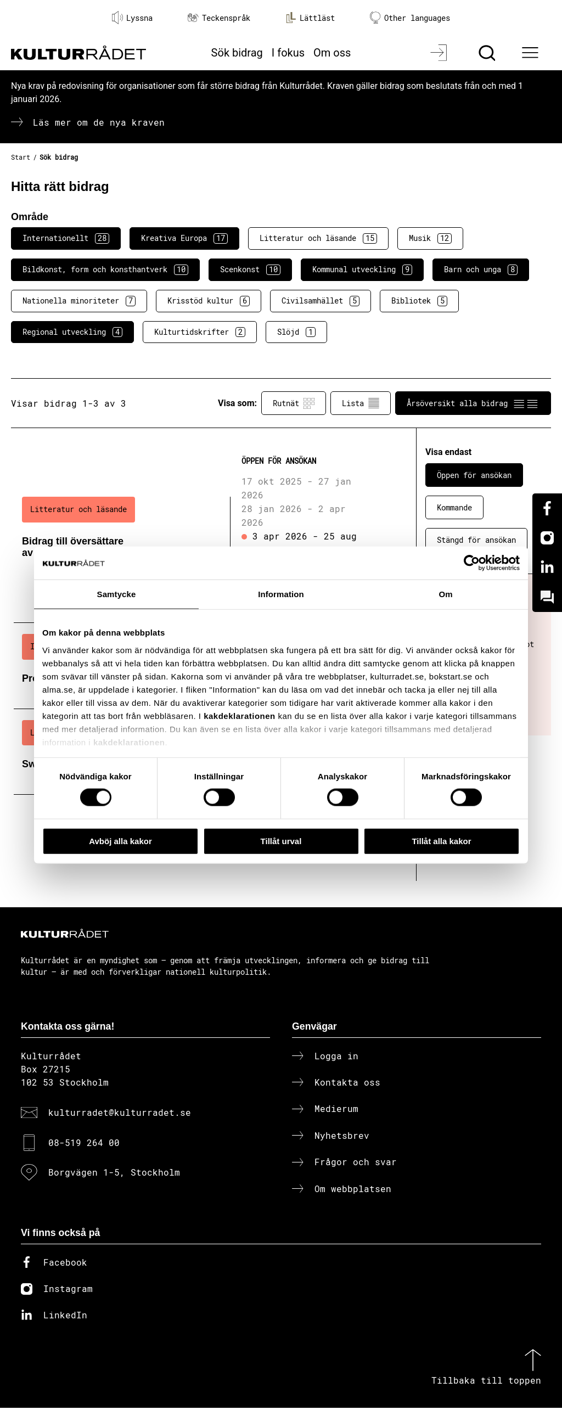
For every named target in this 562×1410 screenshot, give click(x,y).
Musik (430, 238)
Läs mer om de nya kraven (99, 122)
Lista (360, 403)
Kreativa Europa (184, 238)
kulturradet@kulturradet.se (119, 1114)
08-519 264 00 (84, 1144)
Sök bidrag (237, 52)
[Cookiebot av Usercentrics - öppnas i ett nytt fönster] (472, 562)
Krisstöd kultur (208, 300)
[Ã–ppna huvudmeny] (532, 52)
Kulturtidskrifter (199, 332)
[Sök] (488, 52)
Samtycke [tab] (116, 593)
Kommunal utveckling (362, 269)
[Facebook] (547, 508)
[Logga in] (440, 52)
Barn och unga (481, 269)
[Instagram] (547, 538)
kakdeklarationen (240, 715)
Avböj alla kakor (120, 840)
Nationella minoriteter (79, 300)
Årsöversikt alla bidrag (473, 403)
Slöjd (296, 332)
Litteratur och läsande (318, 238)
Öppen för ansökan (474, 475)
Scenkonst (250, 269)
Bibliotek (419, 300)
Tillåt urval (281, 840)
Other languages (410, 18)
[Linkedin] (547, 567)
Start (20, 157)
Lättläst (310, 17)
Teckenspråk (219, 18)
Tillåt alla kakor (441, 840)
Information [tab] (281, 593)
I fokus (288, 52)
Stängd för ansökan (476, 540)
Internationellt (66, 238)
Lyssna (132, 17)
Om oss (332, 52)
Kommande (454, 507)
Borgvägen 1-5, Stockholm (114, 1174)
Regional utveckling (72, 332)
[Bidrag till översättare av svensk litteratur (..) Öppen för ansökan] (196, 534)
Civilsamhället (320, 300)
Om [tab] (445, 593)
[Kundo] (547, 597)
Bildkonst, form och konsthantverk (105, 269)
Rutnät (293, 403)
